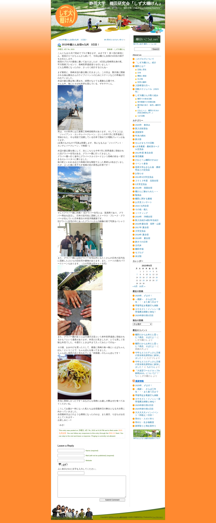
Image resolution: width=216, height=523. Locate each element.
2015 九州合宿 (142, 206)
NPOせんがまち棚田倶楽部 (118, 517)
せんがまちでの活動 (144, 143)
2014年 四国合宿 (143, 188)
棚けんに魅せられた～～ (146, 191)
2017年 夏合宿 (142, 227)
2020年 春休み (142, 125)
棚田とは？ (140, 66)
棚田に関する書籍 (143, 199)
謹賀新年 (139, 132)
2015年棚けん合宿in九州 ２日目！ (73, 40)
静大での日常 (141, 242)
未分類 (138, 256)
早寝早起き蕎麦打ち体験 (146, 305)
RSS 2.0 (112, 433)
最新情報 (139, 381)
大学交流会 (140, 231)
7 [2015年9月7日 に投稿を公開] (136, 274)
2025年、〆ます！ (143, 296)
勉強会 (138, 195)
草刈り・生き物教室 (144, 422)
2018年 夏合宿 (142, 235)
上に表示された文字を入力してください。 (78, 469)
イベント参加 (141, 163)
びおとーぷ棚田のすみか (146, 160)
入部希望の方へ (142, 85)
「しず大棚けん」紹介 (145, 62)
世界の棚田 (141, 82)
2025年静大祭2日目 (144, 315)
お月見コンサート (143, 202)
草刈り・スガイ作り (144, 419)
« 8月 (135, 286)
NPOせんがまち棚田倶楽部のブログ (146, 438)
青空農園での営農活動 (146, 102)
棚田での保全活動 (144, 99)
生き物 (140, 79)
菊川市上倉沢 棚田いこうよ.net (144, 44)
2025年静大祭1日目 (144, 409)
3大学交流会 (141, 184)
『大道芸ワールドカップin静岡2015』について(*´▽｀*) (148, 373)
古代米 (138, 245)
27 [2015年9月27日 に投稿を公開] (157, 280)
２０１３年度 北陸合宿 (146, 181)
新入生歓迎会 (141, 128)
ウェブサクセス (157, 517)
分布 (139, 73)
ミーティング (141, 213)
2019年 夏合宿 (142, 238)
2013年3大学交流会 (144, 177)
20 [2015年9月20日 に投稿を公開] (157, 277)
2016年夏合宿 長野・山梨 (148, 224)
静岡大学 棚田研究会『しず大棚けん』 (126, 3)
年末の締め (140, 136)
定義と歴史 (141, 69)
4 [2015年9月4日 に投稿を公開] (150, 271)
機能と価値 (141, 76)
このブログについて (144, 59)
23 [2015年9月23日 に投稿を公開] (143, 280)
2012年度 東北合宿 (144, 153)
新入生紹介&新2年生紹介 (147, 220)
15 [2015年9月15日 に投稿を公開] (140, 277)
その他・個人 (141, 209)
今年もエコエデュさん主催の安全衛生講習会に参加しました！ (147, 355)
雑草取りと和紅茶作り (145, 426)
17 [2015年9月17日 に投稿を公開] (147, 277)
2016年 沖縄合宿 (143, 217)
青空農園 (139, 156)
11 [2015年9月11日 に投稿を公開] (150, 274)
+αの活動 (141, 116)
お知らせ (139, 173)
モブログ (139, 253)
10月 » (142, 286)
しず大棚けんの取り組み (146, 95)
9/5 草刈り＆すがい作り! (114, 40)
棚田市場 (139, 249)
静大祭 (138, 139)
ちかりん (151, 367)
